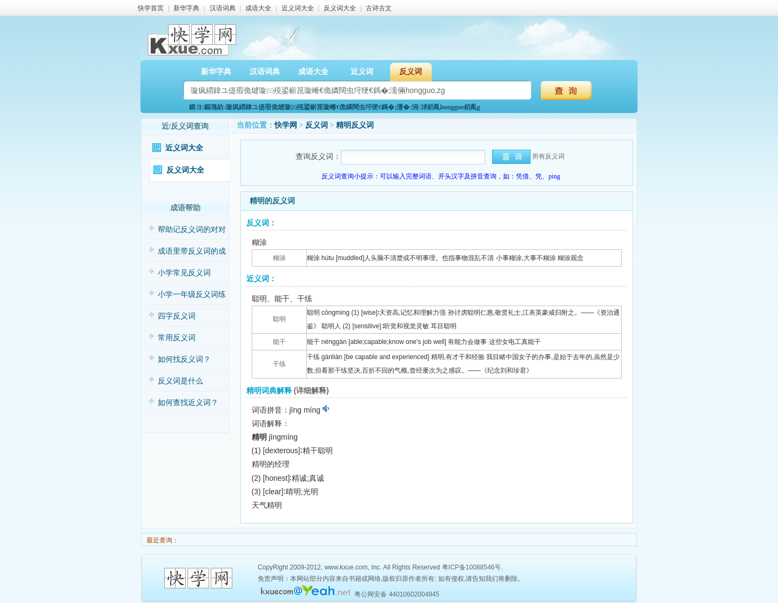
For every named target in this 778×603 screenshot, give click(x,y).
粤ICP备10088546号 (471, 567)
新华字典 (186, 8)
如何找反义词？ (184, 359)
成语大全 (258, 8)
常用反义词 (177, 338)
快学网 (285, 125)
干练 (279, 364)
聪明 (279, 319)
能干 (279, 342)
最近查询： (162, 540)
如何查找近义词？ (188, 403)
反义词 (410, 72)
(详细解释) (310, 390)
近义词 (362, 72)
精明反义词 (355, 125)
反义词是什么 (180, 381)
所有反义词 (548, 156)
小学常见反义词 (184, 273)
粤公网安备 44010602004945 (396, 594)
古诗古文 (379, 8)
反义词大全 (340, 8)
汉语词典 (223, 8)
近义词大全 (297, 8)
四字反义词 (177, 316)
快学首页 (151, 8)
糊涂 (279, 258)
